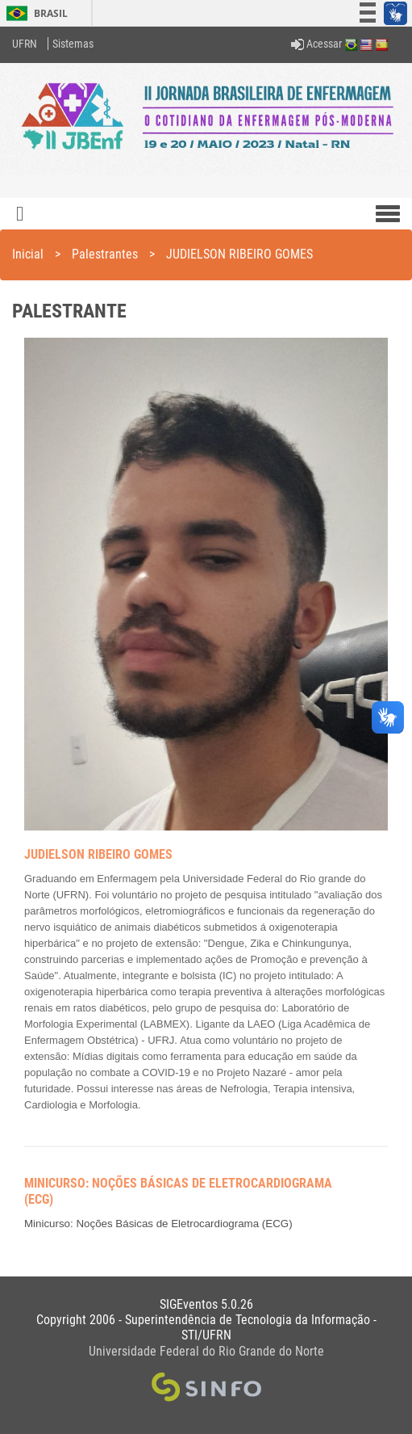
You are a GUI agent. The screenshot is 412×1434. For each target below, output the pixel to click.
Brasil (34, 13)
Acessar (316, 43)
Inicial (28, 254)
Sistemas (73, 43)
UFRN (24, 43)
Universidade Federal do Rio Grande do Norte (206, 1351)
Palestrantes (105, 254)
